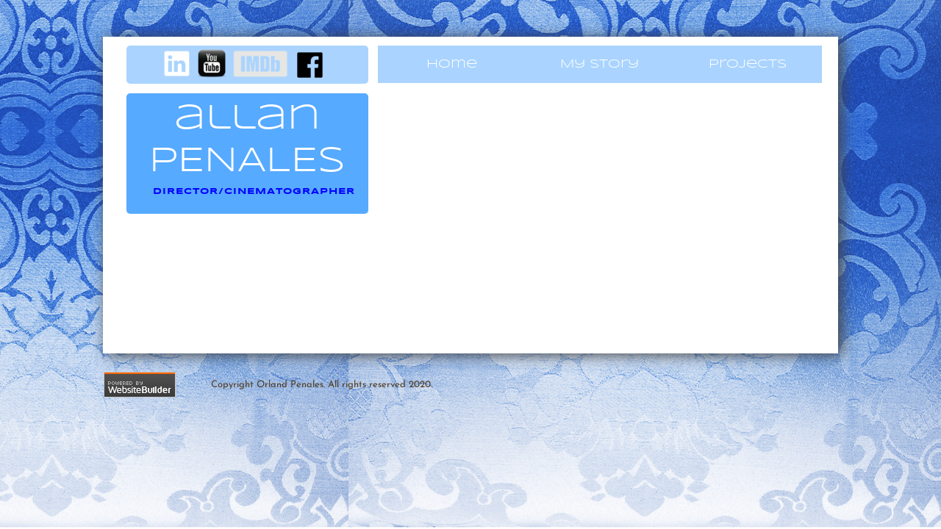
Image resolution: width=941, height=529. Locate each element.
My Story (599, 64)
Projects (748, 64)
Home (451, 64)
